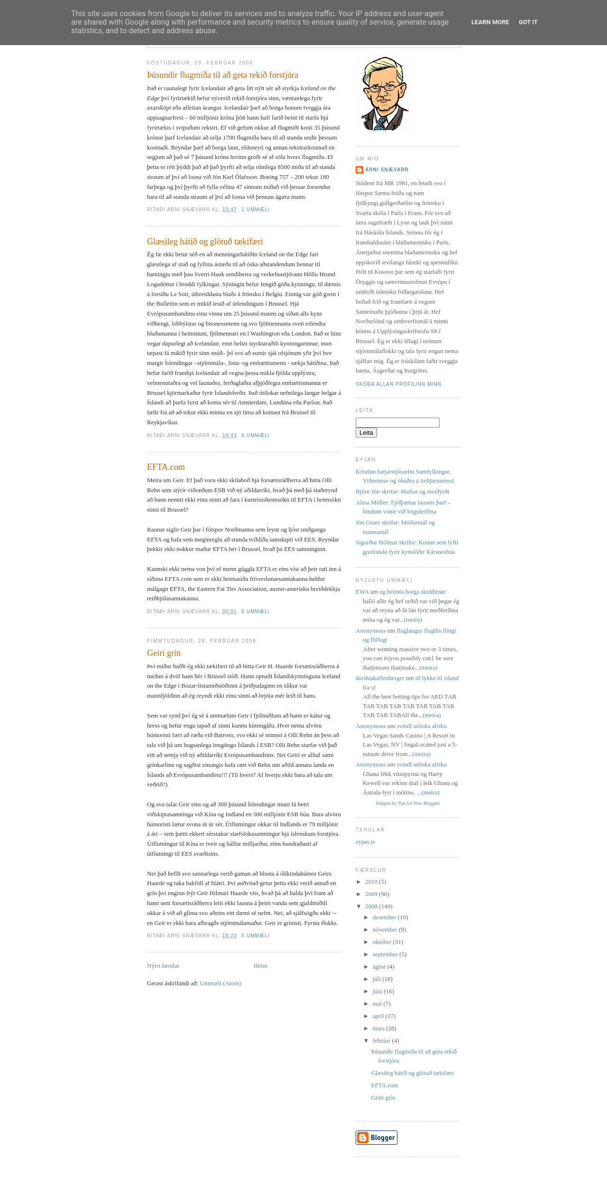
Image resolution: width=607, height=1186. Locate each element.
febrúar (382, 1040)
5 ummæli (255, 611)
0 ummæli (255, 435)
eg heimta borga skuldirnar (413, 591)
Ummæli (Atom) (220, 983)
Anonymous (371, 630)
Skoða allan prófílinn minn (398, 384)
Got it (528, 22)
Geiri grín (164, 653)
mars (379, 1028)
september (386, 954)
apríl (379, 1015)
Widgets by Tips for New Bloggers (408, 803)
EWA (362, 591)
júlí (378, 978)
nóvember (386, 929)
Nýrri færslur (163, 965)
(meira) (413, 619)
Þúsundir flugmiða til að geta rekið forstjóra (222, 75)
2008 (372, 906)
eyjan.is (365, 841)
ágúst (380, 966)
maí (378, 1003)
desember (385, 917)
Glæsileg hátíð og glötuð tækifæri (205, 241)
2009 (372, 893)
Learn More (490, 22)
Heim (260, 965)
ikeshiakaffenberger (380, 678)
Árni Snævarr (387, 169)
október (383, 941)
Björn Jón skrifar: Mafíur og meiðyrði (403, 491)
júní (378, 991)
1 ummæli (255, 209)
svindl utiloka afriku (422, 725)
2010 (372, 881)
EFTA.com (166, 467)
